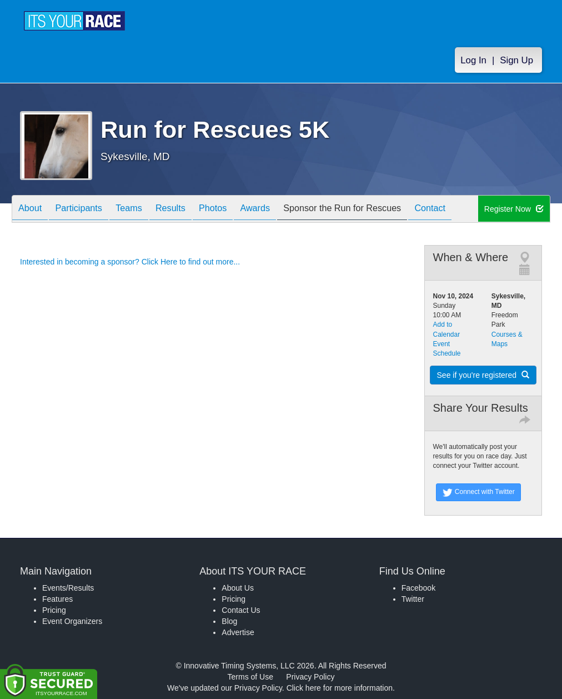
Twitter (413, 599)
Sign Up (516, 62)
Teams (143, 209)
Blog (229, 621)
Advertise (238, 632)
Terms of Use (250, 676)
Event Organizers (72, 621)
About (33, 209)
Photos (237, 209)
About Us (238, 587)
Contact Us (241, 610)
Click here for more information (340, 687)
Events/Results (68, 587)
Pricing (54, 610)
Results (189, 209)
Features (57, 599)
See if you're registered (483, 375)
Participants (87, 209)
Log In (473, 62)
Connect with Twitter (478, 492)
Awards (285, 209)
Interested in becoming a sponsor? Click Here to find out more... (130, 261)
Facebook (418, 587)
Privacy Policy (310, 676)
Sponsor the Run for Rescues (380, 209)
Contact (475, 209)
